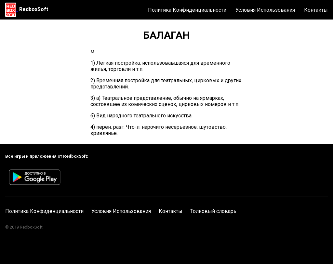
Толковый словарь (213, 211)
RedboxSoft (33, 9)
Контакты (316, 10)
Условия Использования (265, 10)
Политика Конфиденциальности (187, 10)
